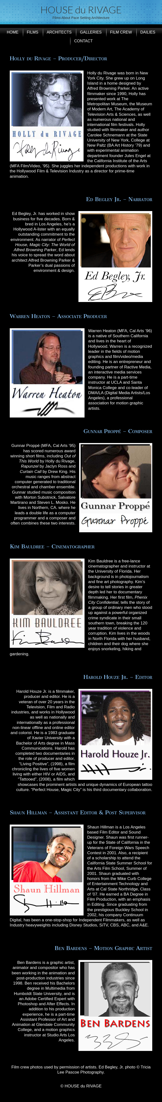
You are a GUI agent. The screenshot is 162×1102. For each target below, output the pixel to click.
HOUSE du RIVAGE (81, 10)
